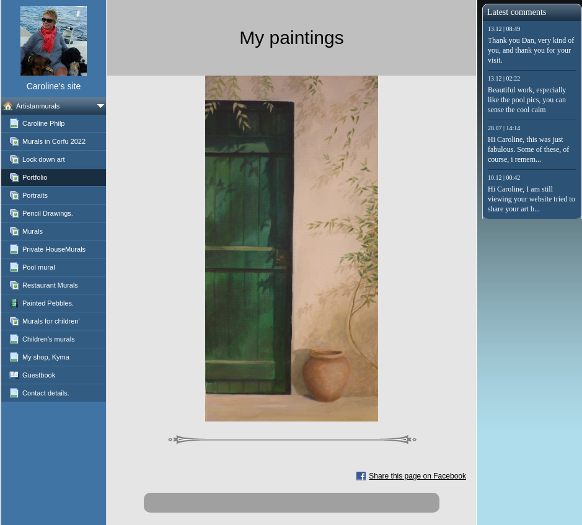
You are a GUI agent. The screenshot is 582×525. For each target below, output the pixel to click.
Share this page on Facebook (417, 476)
